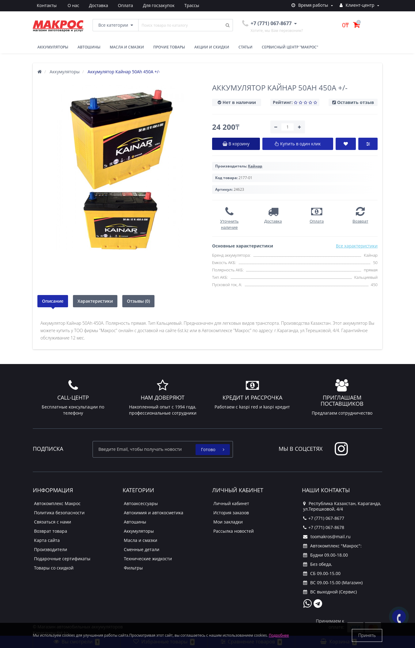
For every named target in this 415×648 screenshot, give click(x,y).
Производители (50, 549)
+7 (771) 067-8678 (323, 527)
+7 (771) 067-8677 (323, 518)
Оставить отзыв (355, 102)
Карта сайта (47, 540)
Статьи (245, 47)
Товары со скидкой (54, 568)
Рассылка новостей (233, 531)
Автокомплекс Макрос (57, 503)
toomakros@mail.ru (327, 536)
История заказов (231, 513)
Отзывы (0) (138, 301)
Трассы (165, 5)
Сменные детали (141, 549)
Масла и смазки (127, 47)
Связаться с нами (52, 522)
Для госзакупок (131, 5)
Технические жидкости (148, 559)
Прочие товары (169, 47)
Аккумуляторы (52, 47)
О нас (42, 5)
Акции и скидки (211, 47)
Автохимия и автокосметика (153, 513)
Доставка (68, 5)
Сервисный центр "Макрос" (290, 47)
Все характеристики (357, 246)
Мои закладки (228, 522)
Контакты (194, 5)
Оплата (97, 5)
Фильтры (133, 568)
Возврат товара (50, 531)
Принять (367, 635)
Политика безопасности (59, 513)
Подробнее (279, 635)
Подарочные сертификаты (62, 559)
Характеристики (95, 301)
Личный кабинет (231, 503)
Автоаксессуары (141, 503)
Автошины (89, 47)
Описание (52, 301)
